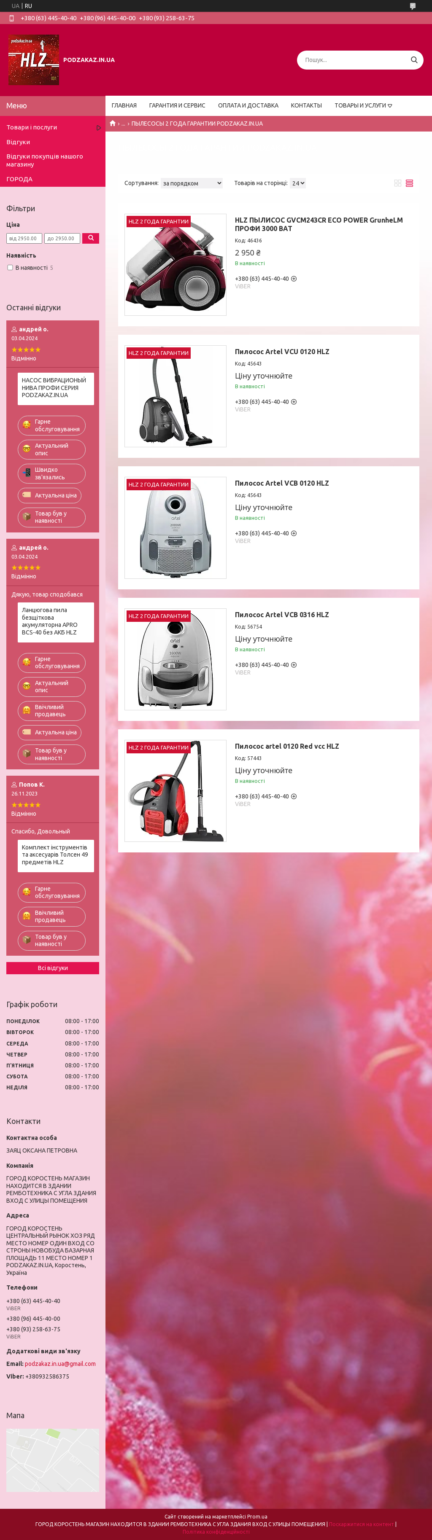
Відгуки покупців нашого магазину (44, 160)
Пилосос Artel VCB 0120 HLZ (282, 483)
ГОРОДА (19, 179)
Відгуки (18, 141)
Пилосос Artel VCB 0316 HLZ (282, 614)
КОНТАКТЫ (306, 105)
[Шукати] (414, 60)
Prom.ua (257, 1516)
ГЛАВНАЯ (124, 105)
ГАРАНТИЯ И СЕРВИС (177, 105)
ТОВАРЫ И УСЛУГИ (360, 105)
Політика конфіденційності (216, 1532)
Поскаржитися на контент (361, 1524)
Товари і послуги (31, 127)
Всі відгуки (53, 968)
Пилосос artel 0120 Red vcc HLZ (287, 746)
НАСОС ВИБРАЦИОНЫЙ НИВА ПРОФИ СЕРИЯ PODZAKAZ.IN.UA (54, 387)
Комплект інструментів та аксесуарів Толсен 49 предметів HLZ (55, 854)
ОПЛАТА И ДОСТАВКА (248, 105)
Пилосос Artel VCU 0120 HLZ (282, 351)
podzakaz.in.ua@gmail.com (60, 1363)
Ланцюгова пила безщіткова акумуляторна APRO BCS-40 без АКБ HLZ (50, 621)
